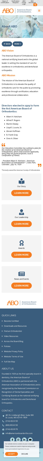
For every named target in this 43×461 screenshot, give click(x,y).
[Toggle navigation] (39, 11)
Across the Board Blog (12, 341)
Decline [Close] (24, 454)
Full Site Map (8, 361)
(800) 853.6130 (12, 425)
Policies (6, 346)
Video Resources (10, 336)
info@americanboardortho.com (19, 433)
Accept (11, 454)
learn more (21, 193)
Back (8, 44)
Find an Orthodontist (12, 331)
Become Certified (10, 321)
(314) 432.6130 (12, 421)
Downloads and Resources (14, 326)
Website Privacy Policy (12, 351)
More (17, 44)
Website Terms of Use (12, 356)
